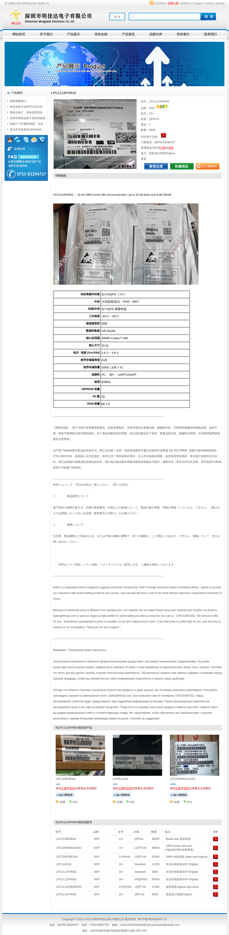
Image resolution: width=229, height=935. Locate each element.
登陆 (171, 147)
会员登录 (159, 3)
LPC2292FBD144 (67, 856)
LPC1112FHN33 (66, 879)
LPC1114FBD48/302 (69, 886)
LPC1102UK (63, 864)
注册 (163, 147)
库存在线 (101, 34)
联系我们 (210, 34)
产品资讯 (128, 34)
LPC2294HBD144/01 (69, 847)
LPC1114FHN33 (66, 894)
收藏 (62, 802)
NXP (97, 839)
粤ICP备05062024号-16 (152, 919)
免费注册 (173, 3)
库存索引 (183, 34)
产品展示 (73, 34)
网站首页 (18, 34)
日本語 (209, 3)
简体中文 (186, 3)
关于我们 (46, 34)
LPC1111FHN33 (66, 871)
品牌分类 (155, 34)
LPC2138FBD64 (66, 839)
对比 (75, 802)
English (198, 3)
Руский (220, 3)
